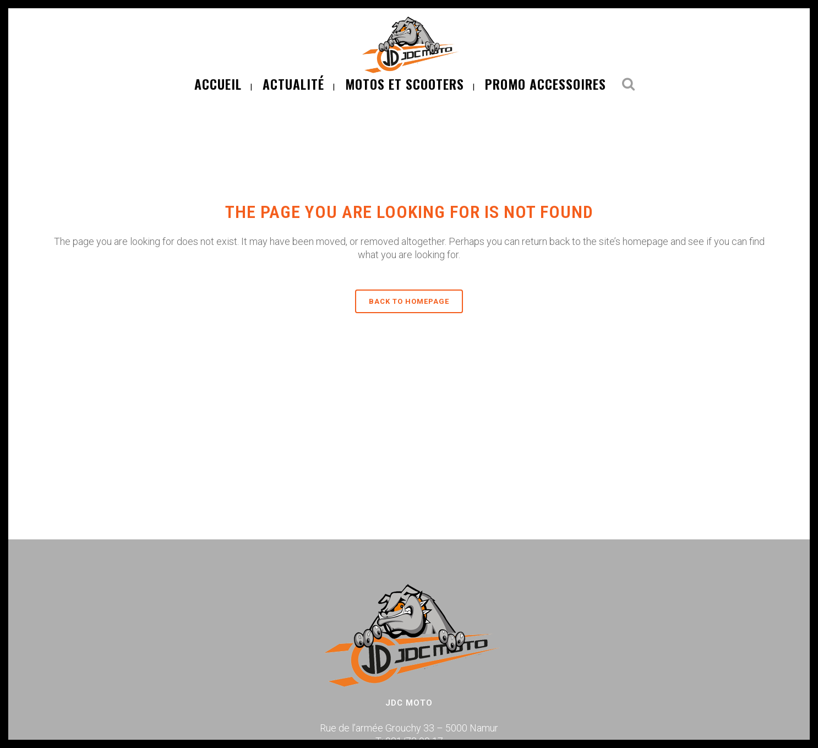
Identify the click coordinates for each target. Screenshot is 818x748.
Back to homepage (409, 301)
